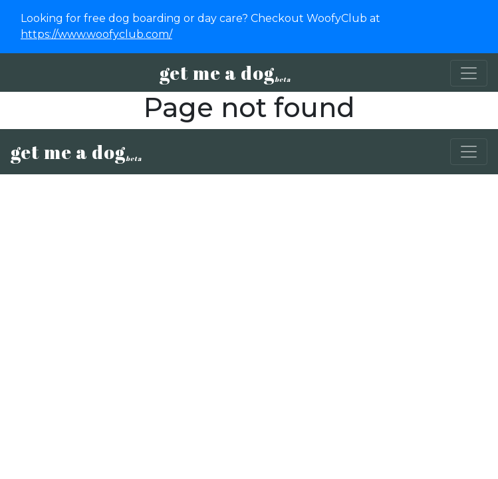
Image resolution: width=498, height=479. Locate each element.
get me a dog (225, 72)
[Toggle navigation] (468, 73)
